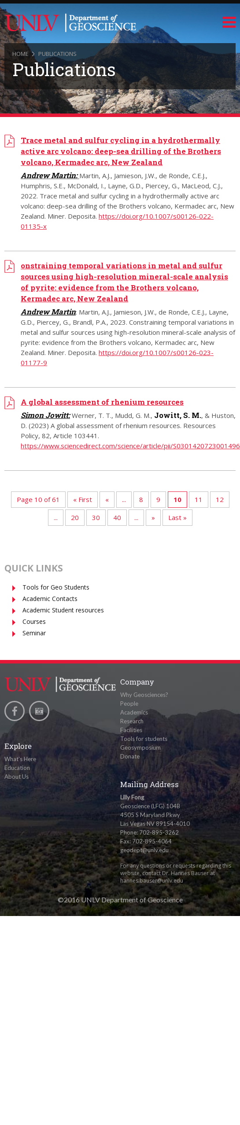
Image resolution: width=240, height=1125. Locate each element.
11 (199, 499)
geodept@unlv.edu (144, 850)
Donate (130, 756)
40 (117, 517)
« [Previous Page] (107, 499)
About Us (16, 776)
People (129, 703)
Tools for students (143, 738)
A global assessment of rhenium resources (102, 402)
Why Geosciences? (144, 694)
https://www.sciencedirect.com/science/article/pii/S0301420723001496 (130, 445)
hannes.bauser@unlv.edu (151, 880)
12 (220, 499)
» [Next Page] (153, 517)
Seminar (34, 633)
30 (96, 517)
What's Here (20, 758)
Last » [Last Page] (177, 517)
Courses (34, 621)
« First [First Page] (82, 499)
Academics (134, 712)
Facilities (131, 729)
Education (17, 767)
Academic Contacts (50, 598)
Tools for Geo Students (55, 587)
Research (132, 721)
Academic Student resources (63, 610)
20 (75, 517)
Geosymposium (140, 747)
